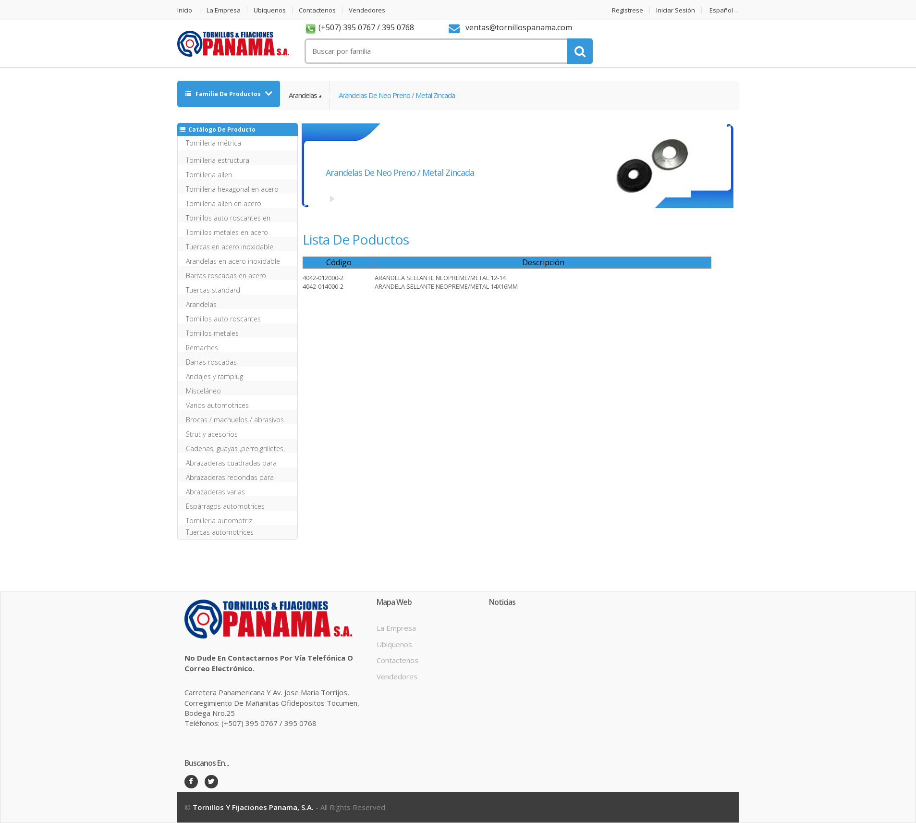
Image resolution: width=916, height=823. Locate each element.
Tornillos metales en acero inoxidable (227, 232)
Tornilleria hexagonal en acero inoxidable (232, 189)
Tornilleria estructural (218, 160)
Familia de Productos (223, 94)
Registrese (627, 10)
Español (721, 10)
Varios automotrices (217, 405)
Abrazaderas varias (215, 491)
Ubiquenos (270, 10)
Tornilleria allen (209, 174)
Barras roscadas (211, 362)
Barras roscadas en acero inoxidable (226, 275)
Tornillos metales (212, 333)
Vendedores (367, 10)
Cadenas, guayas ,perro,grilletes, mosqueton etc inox (235, 448)
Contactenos (317, 10)
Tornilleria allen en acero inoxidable (223, 203)
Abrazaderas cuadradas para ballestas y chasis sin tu (231, 462)
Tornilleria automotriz (219, 520)
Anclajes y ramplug (214, 376)
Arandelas (303, 95)
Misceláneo (203, 390)
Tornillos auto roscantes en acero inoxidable (228, 217)
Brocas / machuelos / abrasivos (235, 419)
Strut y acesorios (212, 434)
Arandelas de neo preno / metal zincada (397, 95)
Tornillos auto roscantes (223, 318)
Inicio (184, 10)
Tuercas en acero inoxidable (229, 246)
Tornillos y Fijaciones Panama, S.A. (253, 807)
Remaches (202, 347)
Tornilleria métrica (213, 142)
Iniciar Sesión (675, 10)
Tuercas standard (213, 290)
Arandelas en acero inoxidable (233, 261)
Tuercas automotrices (220, 532)
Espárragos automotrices (225, 506)
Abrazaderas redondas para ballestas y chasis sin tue (230, 477)
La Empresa (224, 10)
